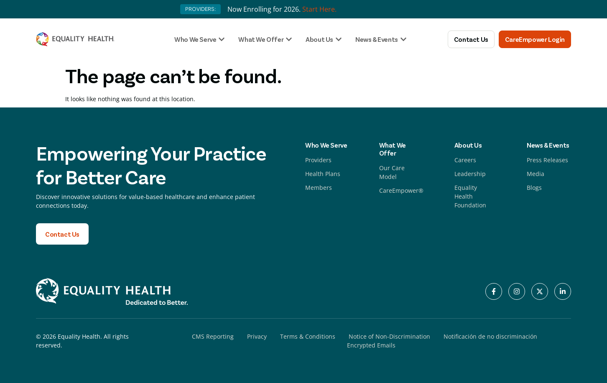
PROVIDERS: (200, 9)
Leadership (470, 174)
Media (535, 174)
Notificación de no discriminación (490, 336)
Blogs (534, 188)
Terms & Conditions (307, 336)
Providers (318, 160)
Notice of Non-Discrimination (389, 336)
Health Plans (322, 174)
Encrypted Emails (371, 345)
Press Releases (547, 160)
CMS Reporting (213, 336)
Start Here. (319, 9)
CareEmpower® (401, 190)
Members (318, 188)
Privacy (257, 336)
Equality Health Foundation (470, 196)
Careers (465, 160)
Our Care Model (392, 172)
